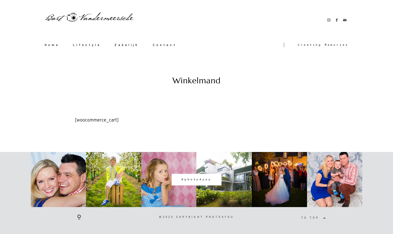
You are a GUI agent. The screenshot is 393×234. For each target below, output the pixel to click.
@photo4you (196, 179)
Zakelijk (126, 45)
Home (52, 45)
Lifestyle (87, 45)
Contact (165, 45)
